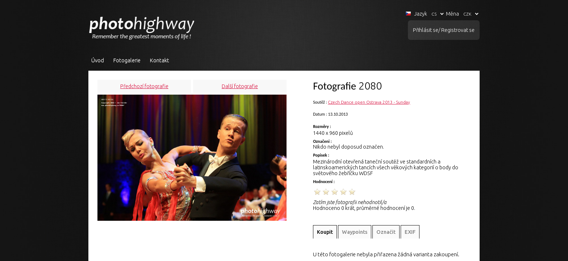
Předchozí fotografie (144, 86)
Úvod (97, 60)
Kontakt (159, 60)
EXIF (410, 232)
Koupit (325, 232)
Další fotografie (240, 86)
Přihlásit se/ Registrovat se (444, 30)
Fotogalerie (127, 60)
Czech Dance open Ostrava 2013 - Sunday (369, 102)
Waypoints (354, 232)
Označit (386, 232)
